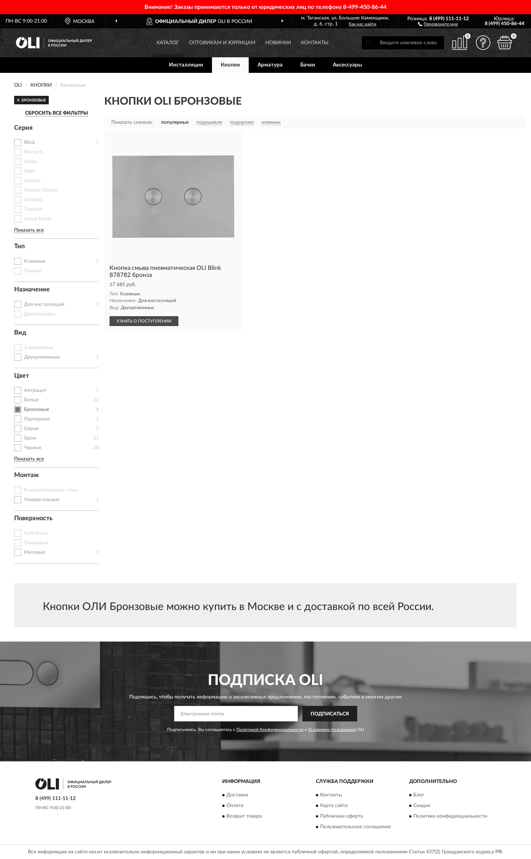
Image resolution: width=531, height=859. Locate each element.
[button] (438, 24)
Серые (31, 428)
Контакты (315, 42)
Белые (31, 399)
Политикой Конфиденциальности (269, 729)
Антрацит (35, 390)
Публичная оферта (341, 816)
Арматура (270, 65)
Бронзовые (36, 409)
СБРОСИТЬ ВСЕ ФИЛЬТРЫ (56, 113)
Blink (29, 142)
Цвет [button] (21, 376)
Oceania (33, 199)
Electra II (33, 152)
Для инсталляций (44, 304)
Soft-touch (36, 533)
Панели (32, 270)
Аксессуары (347, 65)
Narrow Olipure (41, 190)
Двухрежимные (42, 357)
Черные (32, 447)
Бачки (307, 65)
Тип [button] (19, 246)
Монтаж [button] (26, 475)
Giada (30, 161)
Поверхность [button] (33, 518)
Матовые (34, 552)
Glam (29, 171)
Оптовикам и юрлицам (222, 42)
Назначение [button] (32, 289)
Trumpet (33, 209)
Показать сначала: (132, 122)
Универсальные (41, 499)
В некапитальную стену (51, 490)
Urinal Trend (37, 218)
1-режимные (38, 347)
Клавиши (34, 261)
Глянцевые (36, 542)
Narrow (32, 180)
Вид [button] (20, 333)
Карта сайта (334, 805)
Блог (418, 795)
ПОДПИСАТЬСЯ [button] (330, 714)
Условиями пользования (332, 729)
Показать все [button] (29, 230)
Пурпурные (37, 419)
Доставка (237, 795)
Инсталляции (186, 65)
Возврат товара (244, 816)
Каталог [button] (168, 42)
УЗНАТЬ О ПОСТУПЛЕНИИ (144, 321)
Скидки (421, 805)
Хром (30, 438)
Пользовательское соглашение (355, 826)
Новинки (278, 42)
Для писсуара (39, 314)
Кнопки (230, 65)
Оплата (234, 805)
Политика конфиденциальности (450, 816)
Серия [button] (23, 128)
